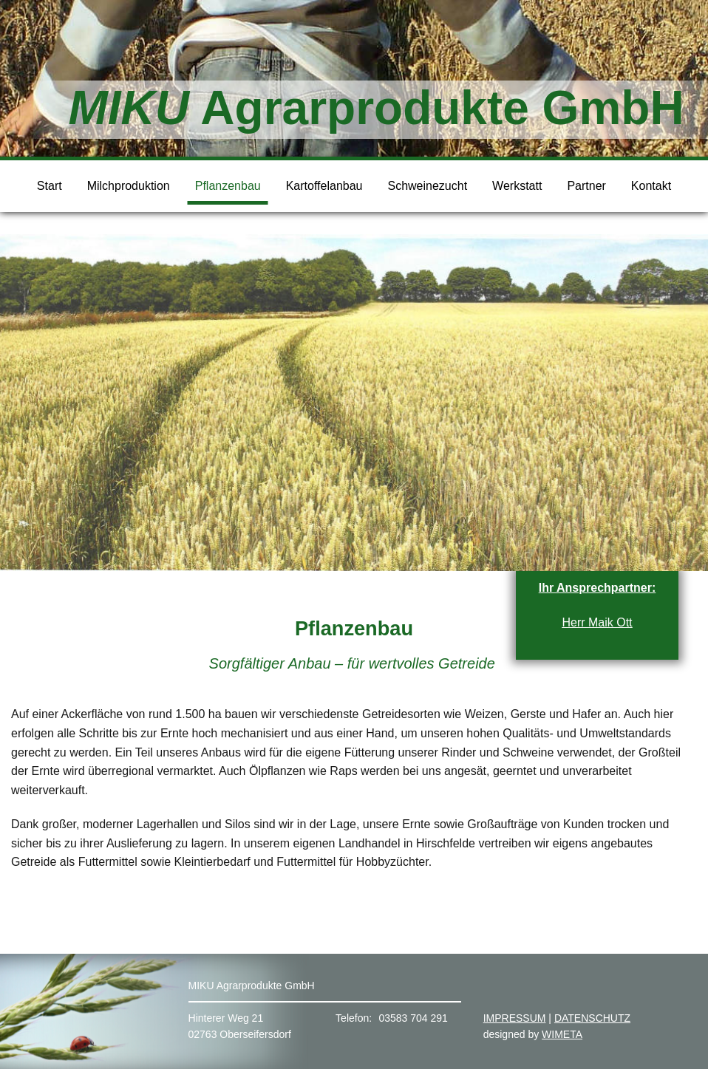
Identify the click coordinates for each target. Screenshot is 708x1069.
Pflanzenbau (228, 186)
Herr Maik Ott (597, 622)
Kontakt (651, 186)
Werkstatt (517, 186)
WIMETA (562, 1034)
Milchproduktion (128, 186)
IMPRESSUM (514, 1018)
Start (49, 186)
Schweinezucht (427, 186)
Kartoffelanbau (324, 186)
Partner (586, 186)
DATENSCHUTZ (592, 1018)
